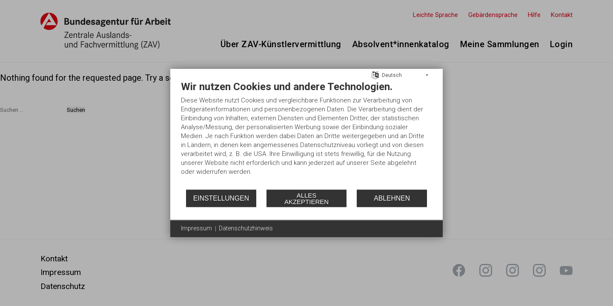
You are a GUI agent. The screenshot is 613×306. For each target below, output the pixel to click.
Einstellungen (221, 198)
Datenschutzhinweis (246, 228)
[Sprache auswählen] (375, 75)
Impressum (196, 228)
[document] (306, 134)
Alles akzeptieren (306, 198)
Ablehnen (392, 198)
